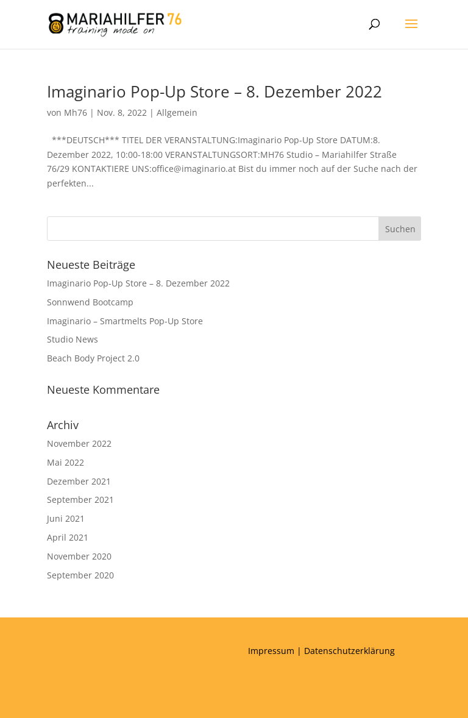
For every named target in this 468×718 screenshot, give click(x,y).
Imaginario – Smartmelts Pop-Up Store (125, 321)
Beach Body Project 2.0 (93, 358)
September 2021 (80, 499)
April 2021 (67, 537)
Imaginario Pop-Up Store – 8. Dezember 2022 (214, 91)
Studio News (72, 339)
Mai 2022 (65, 462)
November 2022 (79, 443)
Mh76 (75, 112)
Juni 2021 (66, 518)
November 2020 (79, 556)
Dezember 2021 (79, 481)
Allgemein (177, 112)
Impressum (271, 650)
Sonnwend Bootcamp (90, 302)
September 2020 (80, 575)
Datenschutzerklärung (349, 650)
